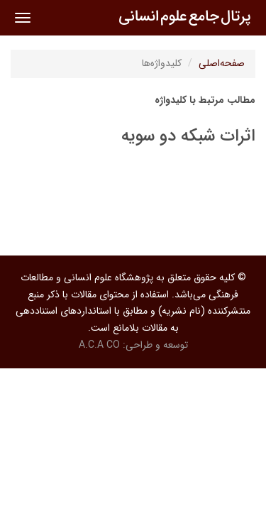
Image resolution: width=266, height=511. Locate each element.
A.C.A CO (99, 345)
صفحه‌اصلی (222, 63)
